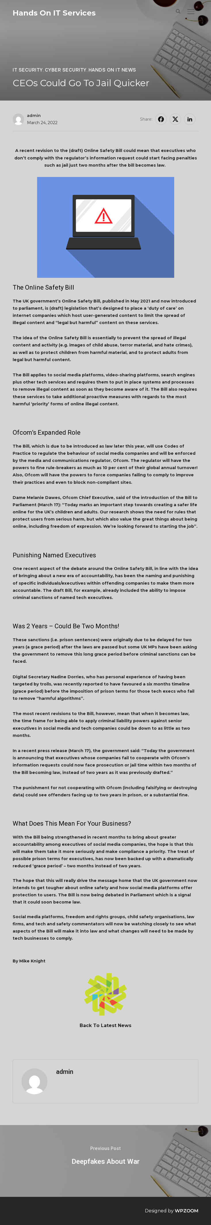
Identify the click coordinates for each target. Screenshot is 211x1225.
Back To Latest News (105, 1025)
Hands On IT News (112, 70)
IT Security (28, 70)
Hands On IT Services (54, 13)
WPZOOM (186, 1211)
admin (34, 115)
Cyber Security (66, 70)
